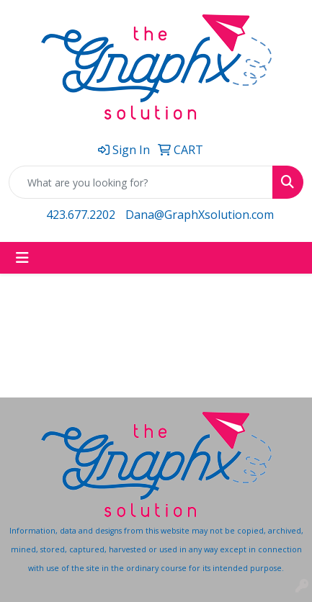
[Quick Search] (141, 182)
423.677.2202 (80, 215)
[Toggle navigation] (22, 258)
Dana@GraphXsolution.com (199, 215)
